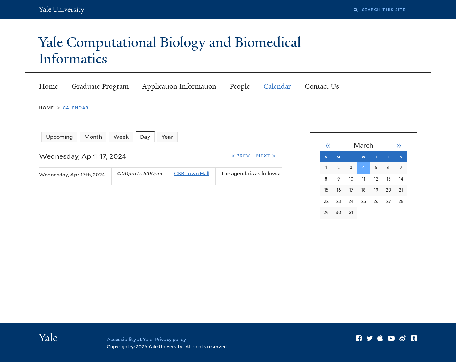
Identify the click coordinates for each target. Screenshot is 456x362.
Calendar (277, 86)
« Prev (240, 155)
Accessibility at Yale (129, 339)
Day (147, 136)
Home (48, 86)
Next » (266, 155)
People (240, 86)
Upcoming (59, 137)
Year (167, 137)
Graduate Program (100, 86)
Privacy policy (170, 339)
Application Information (179, 86)
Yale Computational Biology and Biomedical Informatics (170, 50)
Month (93, 137)
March (363, 145)
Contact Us (322, 86)
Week (121, 137)
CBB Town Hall (191, 173)
